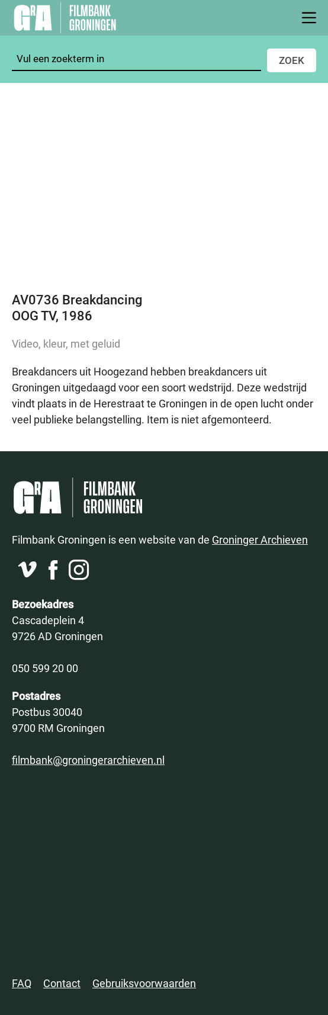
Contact (62, 983)
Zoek (291, 60)
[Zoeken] (136, 59)
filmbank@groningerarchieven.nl (88, 760)
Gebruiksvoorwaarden (144, 983)
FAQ (21, 983)
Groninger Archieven (260, 539)
